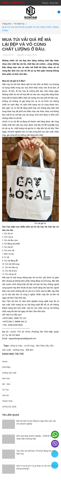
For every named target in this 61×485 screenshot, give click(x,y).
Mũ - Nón (6, 384)
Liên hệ (5, 395)
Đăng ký (45, 3)
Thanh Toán (7, 401)
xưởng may (18, 350)
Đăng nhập (54, 3)
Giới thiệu (6, 367)
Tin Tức (5, 390)
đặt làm (29, 350)
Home (4, 361)
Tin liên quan (10, 415)
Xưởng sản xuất (9, 373)
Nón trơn (6, 378)
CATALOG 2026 (9, 407)
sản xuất (6, 350)
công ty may (16, 345)
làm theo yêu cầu (44, 345)
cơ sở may (29, 345)
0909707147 (17, 3)
